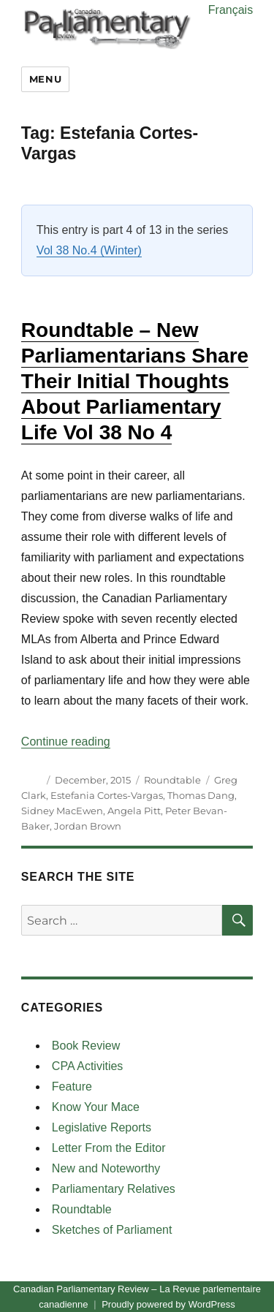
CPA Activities (87, 1066)
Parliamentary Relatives (113, 1189)
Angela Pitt (134, 810)
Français (230, 10)
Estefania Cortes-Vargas (106, 795)
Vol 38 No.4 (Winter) (89, 250)
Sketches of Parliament (112, 1230)
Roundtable (172, 780)
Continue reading (65, 741)
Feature (72, 1086)
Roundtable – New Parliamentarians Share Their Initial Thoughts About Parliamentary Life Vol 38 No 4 (134, 381)
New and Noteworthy (106, 1168)
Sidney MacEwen (62, 810)
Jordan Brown (87, 826)
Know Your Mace (96, 1107)
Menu (45, 79)
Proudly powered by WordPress (168, 1304)
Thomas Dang (201, 795)
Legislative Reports (101, 1127)
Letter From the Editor (109, 1148)
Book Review (86, 1045)
